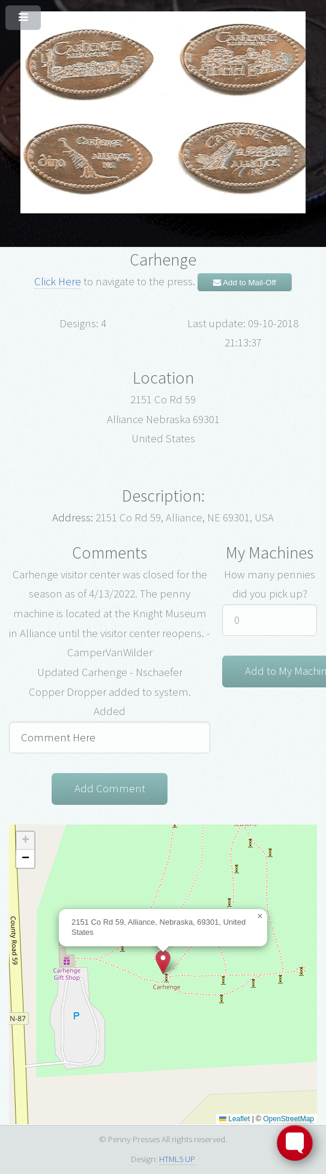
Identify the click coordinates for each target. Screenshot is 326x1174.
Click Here (57, 281)
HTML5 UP (177, 1158)
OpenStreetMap (288, 1119)
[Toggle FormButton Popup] (295, 1143)
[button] (163, 962)
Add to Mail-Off (244, 282)
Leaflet (234, 1119)
